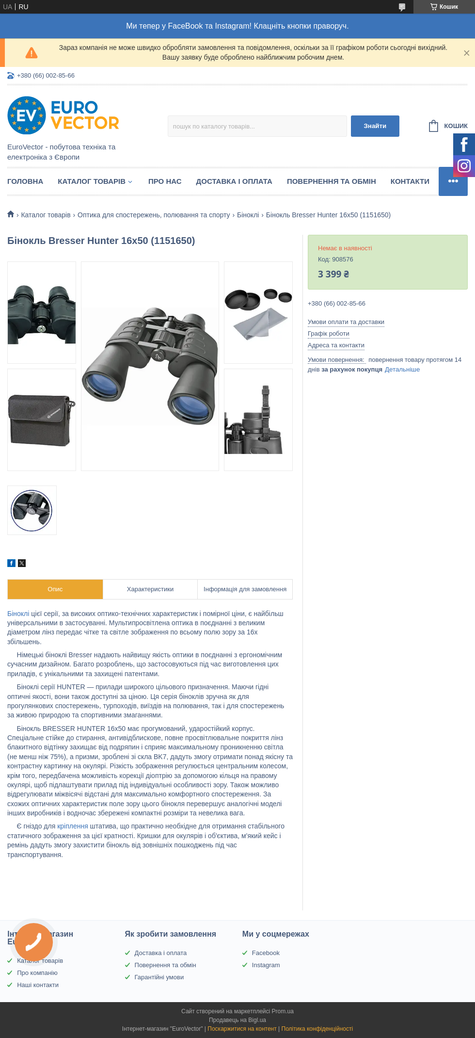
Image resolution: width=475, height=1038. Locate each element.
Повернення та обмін (331, 181)
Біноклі (248, 215)
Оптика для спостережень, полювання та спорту (154, 215)
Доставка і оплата (234, 181)
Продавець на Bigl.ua (237, 1020)
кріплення (72, 826)
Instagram (266, 965)
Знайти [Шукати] (375, 126)
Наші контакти (38, 985)
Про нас (165, 181)
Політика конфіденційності (317, 1028)
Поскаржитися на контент (241, 1028)
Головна (25, 181)
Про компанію (37, 972)
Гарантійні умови (159, 977)
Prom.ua (283, 1011)
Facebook (266, 953)
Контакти (410, 181)
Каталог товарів (92, 181)
